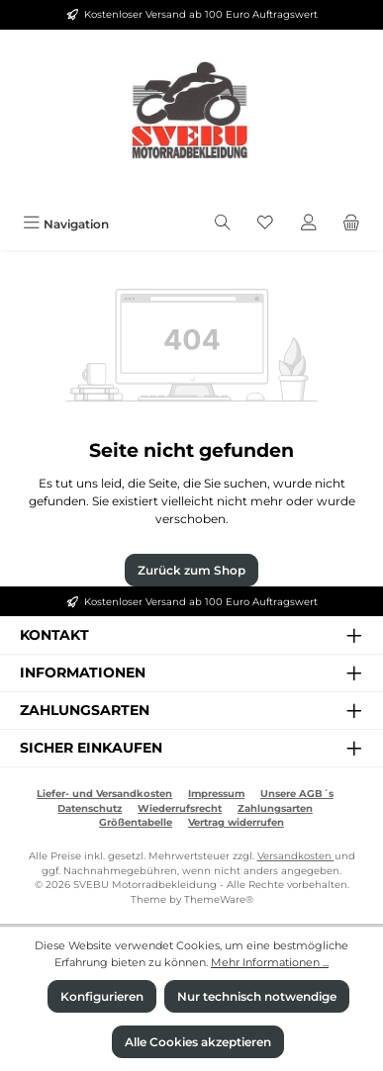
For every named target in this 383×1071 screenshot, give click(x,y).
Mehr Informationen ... (270, 962)
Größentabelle (135, 822)
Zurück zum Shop (191, 570)
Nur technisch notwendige (256, 996)
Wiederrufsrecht (180, 808)
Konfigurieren (102, 996)
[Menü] (66, 224)
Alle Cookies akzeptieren (198, 1041)
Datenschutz (89, 808)
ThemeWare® (218, 899)
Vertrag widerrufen (236, 822)
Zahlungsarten (275, 808)
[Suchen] (222, 224)
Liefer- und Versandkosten (104, 793)
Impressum (216, 793)
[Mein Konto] (309, 224)
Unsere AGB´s (297, 793)
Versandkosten (296, 855)
